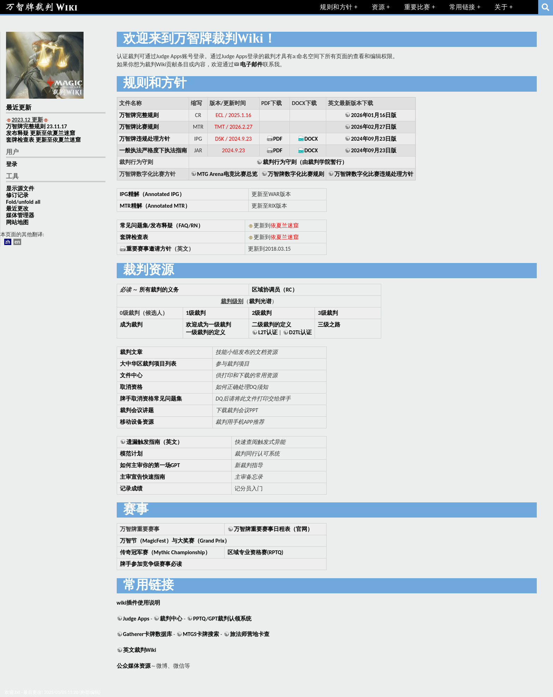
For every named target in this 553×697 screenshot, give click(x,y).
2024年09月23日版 (373, 138)
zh (7, 242)
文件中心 (131, 375)
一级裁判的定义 (205, 332)
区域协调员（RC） (274, 289)
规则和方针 (336, 7)
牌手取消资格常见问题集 (151, 398)
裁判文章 (131, 352)
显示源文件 (20, 188)
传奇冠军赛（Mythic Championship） (165, 552)
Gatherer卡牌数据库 (147, 634)
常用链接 (462, 7)
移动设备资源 (137, 421)
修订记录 (17, 195)
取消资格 (131, 387)
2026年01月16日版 (373, 115)
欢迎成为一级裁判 (208, 324)
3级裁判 (328, 313)
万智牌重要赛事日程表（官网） (273, 529)
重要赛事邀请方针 (148, 248)
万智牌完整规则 (139, 115)
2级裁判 (262, 313)
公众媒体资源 (134, 665)
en (17, 242)
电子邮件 (251, 64)
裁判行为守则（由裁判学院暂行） (305, 162)
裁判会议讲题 (137, 410)
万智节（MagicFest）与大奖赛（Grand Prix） (175, 540)
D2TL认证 (300, 332)
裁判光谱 (260, 301)
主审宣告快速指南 (142, 476)
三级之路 (329, 324)
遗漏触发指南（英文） (154, 442)
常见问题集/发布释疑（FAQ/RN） (161, 225)
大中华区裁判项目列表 (148, 363)
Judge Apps (136, 618)
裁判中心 (171, 618)
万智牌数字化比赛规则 (296, 174)
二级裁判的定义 (271, 324)
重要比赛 (417, 7)
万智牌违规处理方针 (144, 138)
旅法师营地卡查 (249, 634)
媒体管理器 (20, 215)
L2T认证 (268, 332)
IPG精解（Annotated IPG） (152, 194)
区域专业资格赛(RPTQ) (255, 552)
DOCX (311, 138)
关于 (501, 7)
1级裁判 (196, 313)
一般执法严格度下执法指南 (153, 150)
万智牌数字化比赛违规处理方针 (373, 174)
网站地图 (17, 222)
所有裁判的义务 (159, 289)
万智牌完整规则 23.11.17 (36, 126)
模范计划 (131, 453)
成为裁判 (131, 324)
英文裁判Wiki (139, 650)
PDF (277, 138)
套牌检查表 (134, 237)
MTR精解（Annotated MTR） (155, 205)
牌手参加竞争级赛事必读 (151, 564)
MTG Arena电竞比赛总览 (227, 174)
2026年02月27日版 (373, 126)
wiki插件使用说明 (138, 602)
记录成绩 (131, 488)
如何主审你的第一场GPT (150, 465)
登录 (11, 164)
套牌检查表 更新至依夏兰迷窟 (43, 139)
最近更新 (18, 108)
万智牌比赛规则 (139, 126)
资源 (378, 7)
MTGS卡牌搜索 (201, 634)
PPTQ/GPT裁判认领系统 (222, 618)
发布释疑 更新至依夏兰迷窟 (40, 133)
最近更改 (17, 208)
